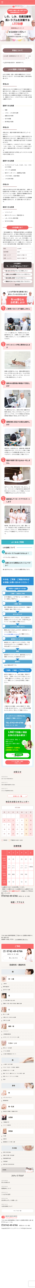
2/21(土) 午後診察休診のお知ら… (10, 795)
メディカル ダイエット (10, 1131)
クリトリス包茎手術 (9, 1164)
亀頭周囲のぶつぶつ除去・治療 (12, 1184)
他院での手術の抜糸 (9, 1196)
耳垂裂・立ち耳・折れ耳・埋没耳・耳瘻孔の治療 (17, 1016)
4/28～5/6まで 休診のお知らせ (9, 783)
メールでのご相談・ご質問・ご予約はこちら (17, 766)
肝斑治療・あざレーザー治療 (12, 1097)
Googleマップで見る (10, 1275)
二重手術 (6, 992)
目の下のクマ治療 (9, 1000)
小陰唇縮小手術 (8, 1159)
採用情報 (5, 1220)
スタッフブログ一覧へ (17, 1263)
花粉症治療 (7, 1208)
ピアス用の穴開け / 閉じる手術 (12, 1012)
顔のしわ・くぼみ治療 (10, 1069)
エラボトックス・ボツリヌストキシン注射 (15, 1057)
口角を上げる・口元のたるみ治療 (13, 1032)
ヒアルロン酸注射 (9, 1073)
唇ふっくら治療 (8, 1028)
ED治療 (6, 1176)
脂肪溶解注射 (7, 1135)
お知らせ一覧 (17, 801)
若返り (5, 1112)
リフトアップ (7, 1048)
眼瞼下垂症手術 (8, 996)
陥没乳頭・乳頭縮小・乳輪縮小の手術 (14, 1147)
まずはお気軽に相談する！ (17, 757)
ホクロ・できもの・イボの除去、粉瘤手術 (15, 1093)
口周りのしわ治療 (9, 1037)
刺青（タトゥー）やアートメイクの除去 (15, 1108)
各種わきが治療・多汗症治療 (12, 1200)
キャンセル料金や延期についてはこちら (15, 634)
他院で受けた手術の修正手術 (12, 1212)
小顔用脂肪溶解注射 (9, 1053)
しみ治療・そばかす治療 (10, 1089)
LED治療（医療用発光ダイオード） (13, 1077)
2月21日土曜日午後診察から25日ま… (11, 789)
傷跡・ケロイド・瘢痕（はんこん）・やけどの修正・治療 (19, 1102)
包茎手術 (6, 1180)
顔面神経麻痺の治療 (9, 1204)
